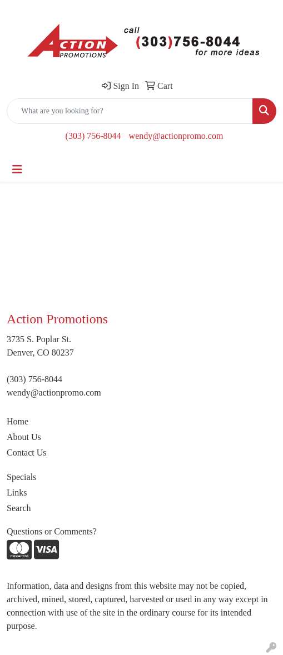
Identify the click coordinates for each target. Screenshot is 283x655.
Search (19, 508)
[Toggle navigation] (17, 169)
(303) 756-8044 (93, 136)
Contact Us (27, 452)
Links (17, 492)
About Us (24, 437)
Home (17, 421)
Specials (21, 477)
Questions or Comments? (52, 531)
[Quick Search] (130, 111)
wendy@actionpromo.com (176, 136)
